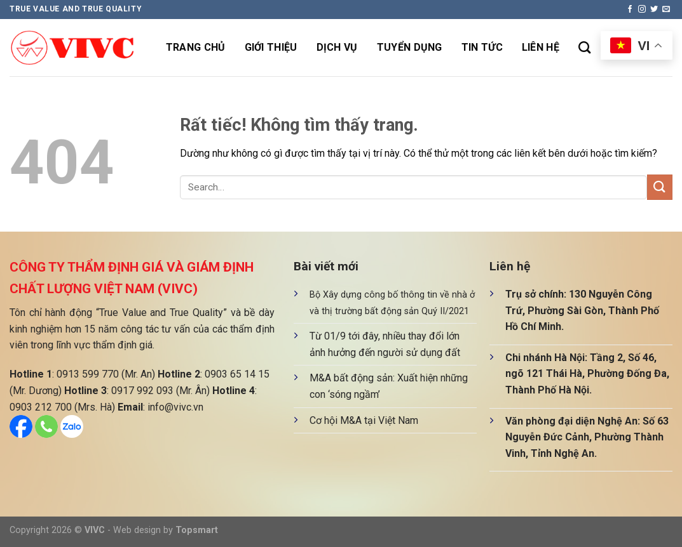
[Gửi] (659, 187)
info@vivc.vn (175, 407)
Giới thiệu (271, 47)
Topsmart (196, 530)
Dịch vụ (337, 47)
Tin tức (482, 47)
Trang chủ (196, 47)
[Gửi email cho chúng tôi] (666, 9)
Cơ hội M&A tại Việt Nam (364, 420)
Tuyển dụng (409, 47)
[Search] (584, 47)
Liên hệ (540, 47)
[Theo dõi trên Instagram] (642, 9)
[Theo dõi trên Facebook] (630, 9)
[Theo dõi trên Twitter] (654, 9)
